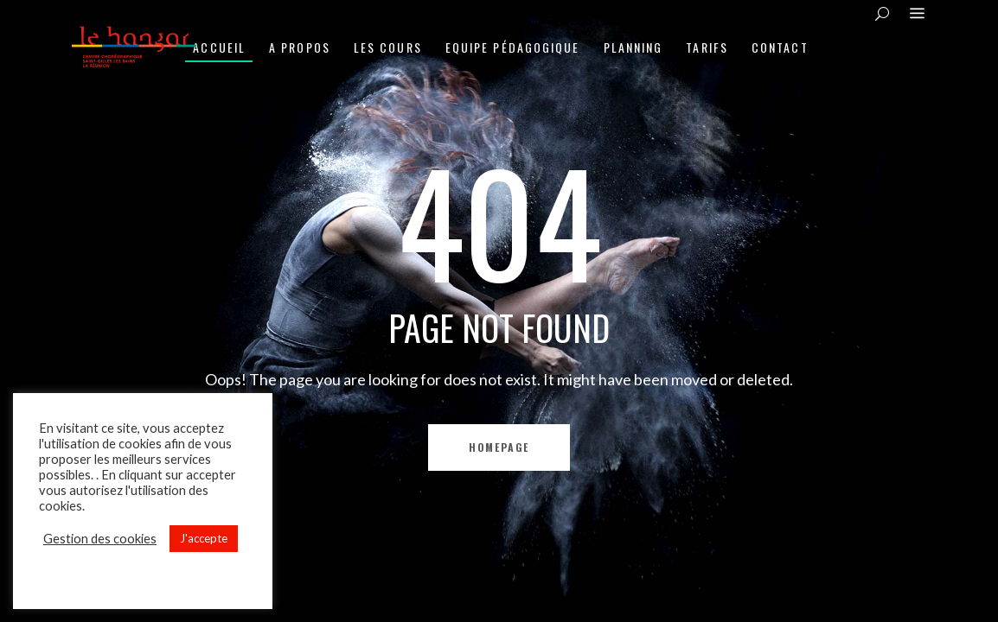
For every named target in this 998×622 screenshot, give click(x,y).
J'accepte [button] (203, 538)
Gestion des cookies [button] (100, 538)
